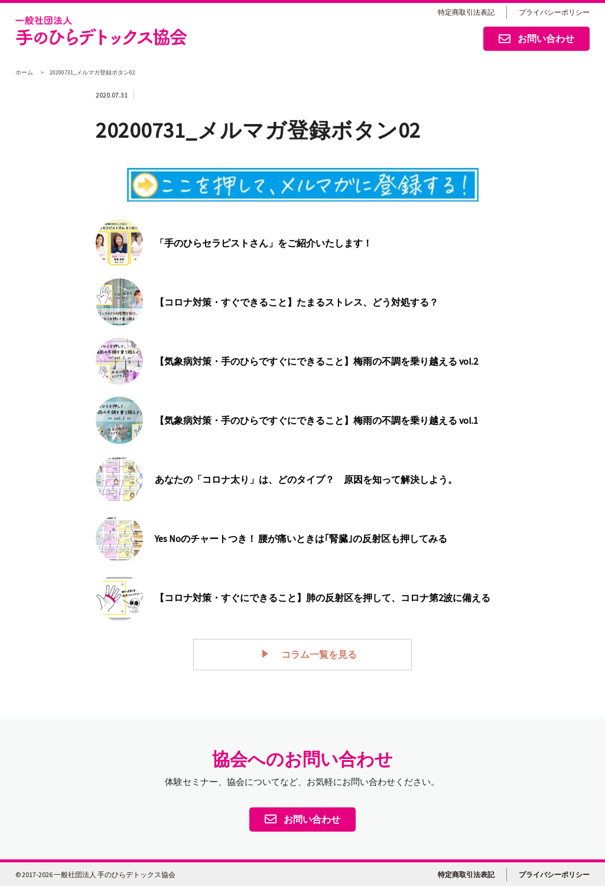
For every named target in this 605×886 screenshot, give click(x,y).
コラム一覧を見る (311, 653)
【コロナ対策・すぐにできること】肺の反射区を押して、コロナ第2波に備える (322, 597)
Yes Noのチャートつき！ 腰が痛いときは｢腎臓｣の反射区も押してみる (301, 538)
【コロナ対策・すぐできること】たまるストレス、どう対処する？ (296, 302)
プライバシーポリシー (554, 12)
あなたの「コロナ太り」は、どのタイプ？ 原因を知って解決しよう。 (306, 479)
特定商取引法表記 (466, 12)
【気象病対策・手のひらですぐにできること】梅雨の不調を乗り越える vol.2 (316, 361)
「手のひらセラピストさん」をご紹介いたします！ (263, 243)
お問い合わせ (536, 40)
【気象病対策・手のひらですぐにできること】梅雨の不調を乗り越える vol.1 (316, 420)
